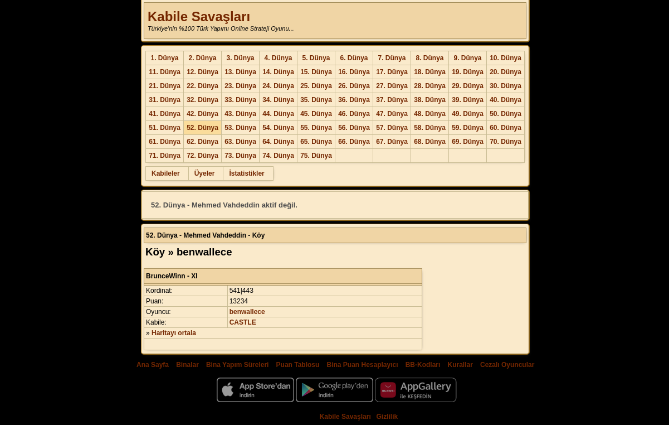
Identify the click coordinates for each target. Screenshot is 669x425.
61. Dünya (164, 142)
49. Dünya (468, 114)
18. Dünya (430, 72)
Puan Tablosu (298, 365)
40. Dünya (505, 100)
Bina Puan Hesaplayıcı (362, 365)
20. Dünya (505, 72)
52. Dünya (202, 128)
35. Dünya (316, 100)
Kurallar (459, 365)
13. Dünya (240, 72)
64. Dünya (278, 142)
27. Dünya (392, 86)
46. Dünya (354, 114)
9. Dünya (467, 58)
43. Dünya (240, 114)
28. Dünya (430, 86)
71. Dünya (164, 156)
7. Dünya (392, 58)
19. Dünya (468, 72)
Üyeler (204, 173)
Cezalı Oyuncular (507, 365)
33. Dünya (240, 100)
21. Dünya (164, 86)
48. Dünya (430, 114)
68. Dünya (430, 142)
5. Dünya (316, 58)
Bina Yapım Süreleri (237, 365)
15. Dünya (316, 72)
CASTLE (242, 322)
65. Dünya (316, 142)
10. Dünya (505, 58)
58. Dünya (430, 128)
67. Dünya (392, 142)
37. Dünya (392, 100)
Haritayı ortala (174, 333)
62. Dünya (202, 142)
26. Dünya (354, 86)
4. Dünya (278, 58)
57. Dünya (392, 128)
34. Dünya (278, 100)
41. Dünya (164, 114)
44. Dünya (278, 114)
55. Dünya (316, 128)
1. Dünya (164, 58)
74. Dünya (278, 156)
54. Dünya (278, 128)
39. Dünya (468, 100)
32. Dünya (202, 100)
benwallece (247, 312)
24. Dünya (278, 86)
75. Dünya (316, 156)
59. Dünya (468, 128)
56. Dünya (354, 128)
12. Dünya (202, 72)
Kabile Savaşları (199, 16)
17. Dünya (392, 72)
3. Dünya (240, 58)
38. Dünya (430, 100)
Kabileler (166, 173)
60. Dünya (505, 128)
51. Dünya (164, 128)
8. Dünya (429, 58)
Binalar (187, 365)
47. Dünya (392, 114)
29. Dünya (468, 86)
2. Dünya (202, 58)
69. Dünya (468, 142)
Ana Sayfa (152, 365)
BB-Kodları (423, 365)
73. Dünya (240, 156)
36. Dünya (354, 100)
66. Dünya (354, 142)
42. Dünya (202, 114)
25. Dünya (316, 86)
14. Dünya (278, 72)
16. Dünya (354, 72)
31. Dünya (164, 100)
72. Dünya (202, 156)
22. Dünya (202, 86)
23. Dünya (240, 86)
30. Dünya (505, 86)
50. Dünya (505, 114)
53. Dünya (240, 128)
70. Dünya (505, 142)
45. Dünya (316, 114)
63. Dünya (240, 142)
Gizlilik (387, 417)
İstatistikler (246, 173)
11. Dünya (164, 72)
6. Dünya (354, 58)
